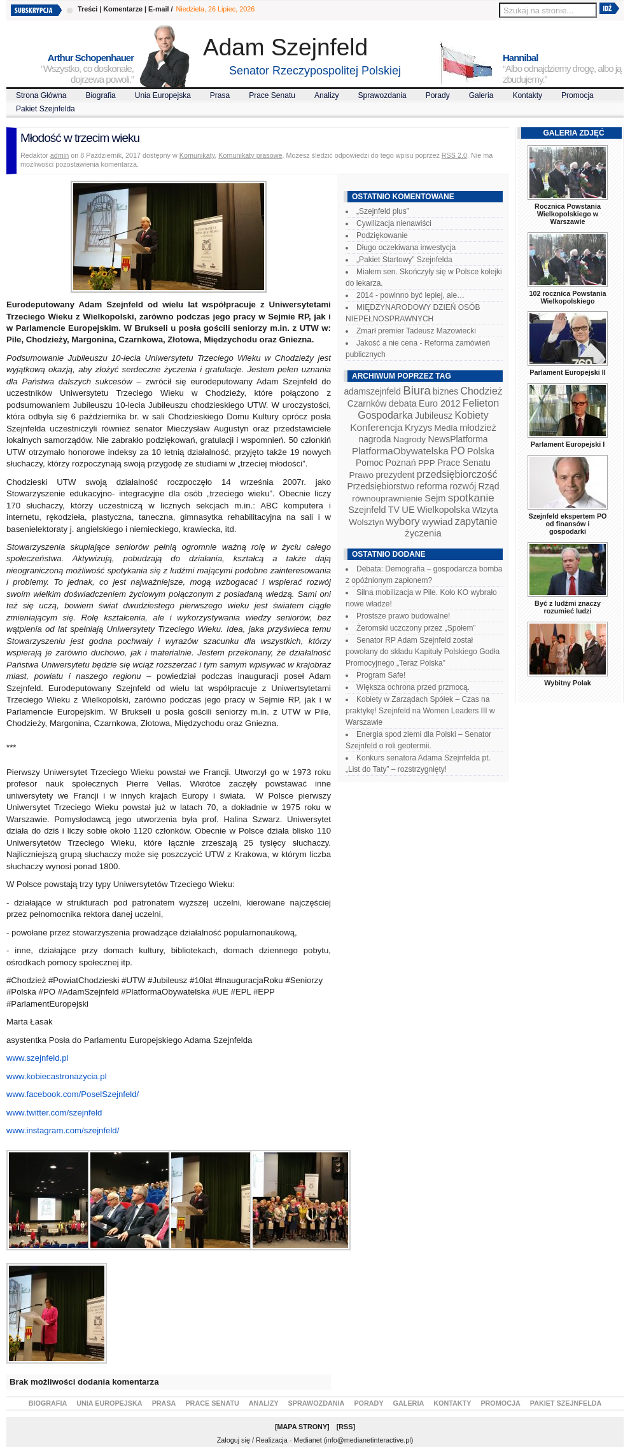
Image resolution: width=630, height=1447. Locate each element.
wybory (403, 521)
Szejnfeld (367, 510)
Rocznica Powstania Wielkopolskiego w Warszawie (568, 213)
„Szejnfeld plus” (382, 211)
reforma (431, 486)
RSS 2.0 (454, 155)
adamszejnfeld (372, 391)
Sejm (434, 498)
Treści (87, 9)
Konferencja (376, 427)
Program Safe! (380, 675)
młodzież (477, 428)
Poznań (401, 463)
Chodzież (482, 391)
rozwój (463, 486)
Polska (480, 451)
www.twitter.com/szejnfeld (54, 1112)
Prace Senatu (272, 95)
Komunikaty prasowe (250, 155)
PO (458, 450)
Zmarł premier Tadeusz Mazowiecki (416, 330)
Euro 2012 (439, 403)
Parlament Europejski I (568, 444)
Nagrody (409, 439)
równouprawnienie (387, 498)
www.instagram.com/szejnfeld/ (62, 1130)
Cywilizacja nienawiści (393, 223)
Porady (438, 95)
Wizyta (485, 510)
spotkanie (471, 498)
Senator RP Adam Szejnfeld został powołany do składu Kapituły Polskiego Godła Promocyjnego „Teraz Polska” (423, 652)
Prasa (220, 95)
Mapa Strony (302, 1426)
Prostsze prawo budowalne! (403, 616)
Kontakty (527, 95)
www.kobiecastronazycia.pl (56, 1076)
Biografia (100, 95)
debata (403, 403)
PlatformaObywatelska (400, 450)
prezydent (394, 475)
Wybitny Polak (567, 683)
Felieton (481, 403)
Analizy (326, 95)
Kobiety (471, 415)
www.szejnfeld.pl (37, 1058)
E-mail (158, 9)
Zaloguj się (233, 1440)
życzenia (423, 533)
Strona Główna (41, 95)
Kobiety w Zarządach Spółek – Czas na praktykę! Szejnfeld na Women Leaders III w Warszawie (420, 711)
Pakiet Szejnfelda (45, 108)
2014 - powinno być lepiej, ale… (410, 295)
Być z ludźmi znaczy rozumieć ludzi (568, 607)
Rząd (489, 486)
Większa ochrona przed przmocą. (413, 687)
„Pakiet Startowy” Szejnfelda (404, 259)
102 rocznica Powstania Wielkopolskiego (567, 297)
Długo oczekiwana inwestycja (406, 247)
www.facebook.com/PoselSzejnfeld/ (72, 1094)
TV (394, 510)
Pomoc (369, 463)
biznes (445, 391)
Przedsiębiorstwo (380, 486)
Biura (417, 390)
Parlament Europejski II (567, 372)
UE (408, 510)
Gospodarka (385, 415)
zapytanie (476, 521)
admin (59, 155)
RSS (346, 1426)
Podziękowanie (382, 235)
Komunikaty (197, 155)
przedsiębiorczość (457, 474)
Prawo (361, 475)
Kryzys (418, 428)
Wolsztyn (366, 522)
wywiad (437, 522)
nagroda (374, 439)
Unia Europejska (163, 95)
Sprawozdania (382, 95)
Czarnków (367, 403)
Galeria (481, 95)
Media (446, 428)
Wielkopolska (443, 510)
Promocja (577, 95)
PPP (426, 463)
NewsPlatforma (457, 439)
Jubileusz (433, 415)
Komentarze (123, 9)
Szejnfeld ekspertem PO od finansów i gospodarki (567, 523)
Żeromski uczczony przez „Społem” (415, 628)
